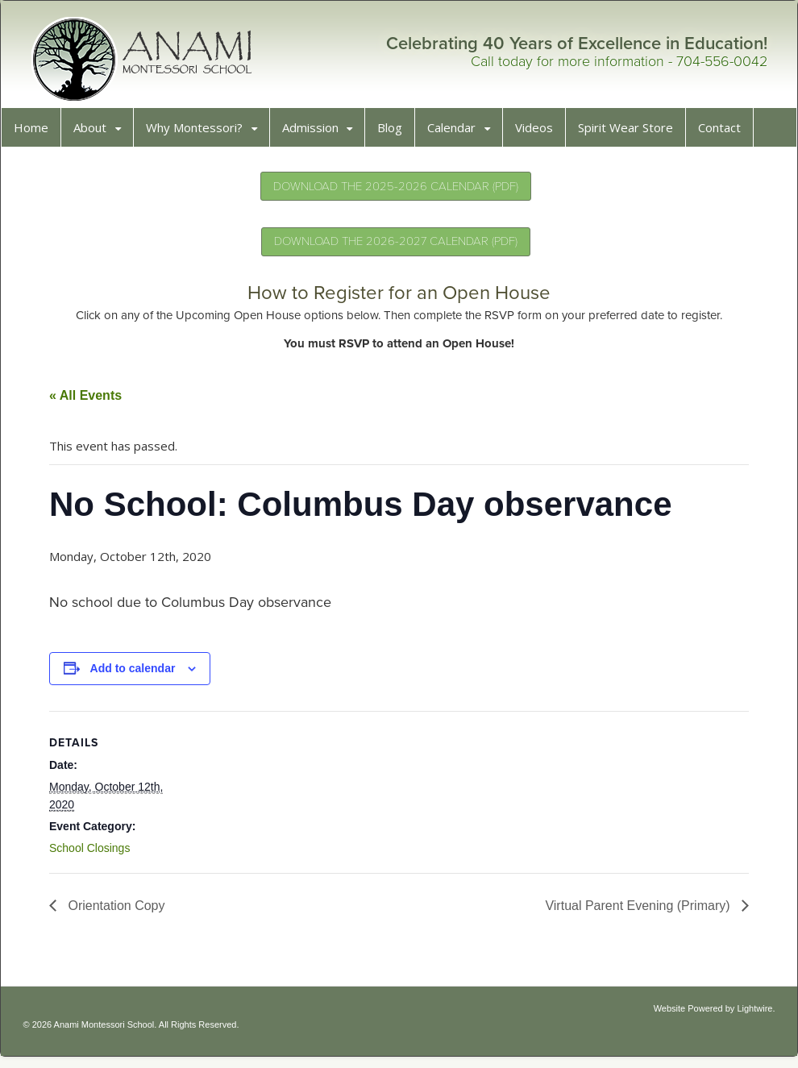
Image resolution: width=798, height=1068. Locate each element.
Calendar (457, 133)
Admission (316, 133)
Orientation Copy (120, 911)
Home (36, 133)
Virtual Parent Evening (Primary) (633, 911)
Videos (540, 133)
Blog (395, 133)
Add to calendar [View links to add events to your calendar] (138, 673)
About (95, 133)
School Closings (95, 853)
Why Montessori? (200, 133)
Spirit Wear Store (631, 133)
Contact (725, 133)
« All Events (91, 401)
